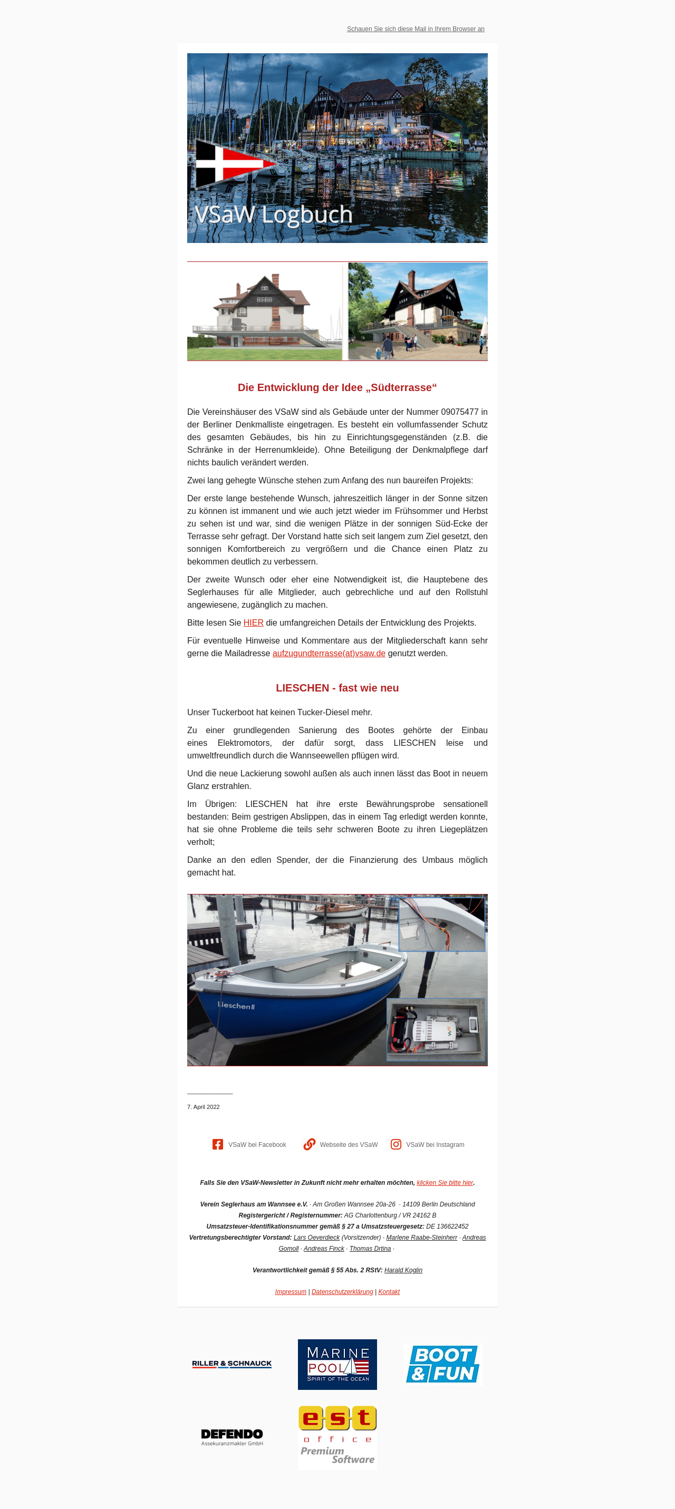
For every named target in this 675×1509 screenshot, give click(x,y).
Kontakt (389, 1292)
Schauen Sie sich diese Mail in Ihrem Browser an (416, 29)
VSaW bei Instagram (436, 1144)
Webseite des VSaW (349, 1144)
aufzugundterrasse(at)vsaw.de (329, 653)
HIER (254, 622)
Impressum (290, 1292)
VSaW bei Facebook (257, 1144)
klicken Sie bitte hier (445, 1182)
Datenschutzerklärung (342, 1292)
